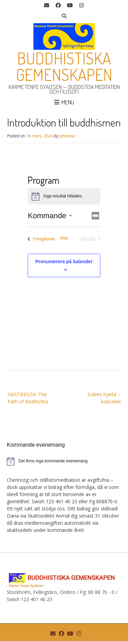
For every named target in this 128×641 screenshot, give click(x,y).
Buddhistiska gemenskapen (64, 66)
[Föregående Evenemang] (41, 239)
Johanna (67, 136)
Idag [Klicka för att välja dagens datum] (64, 238)
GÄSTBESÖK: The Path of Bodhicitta (28, 398)
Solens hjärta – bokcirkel (103, 398)
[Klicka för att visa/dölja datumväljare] (50, 215)
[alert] (64, 461)
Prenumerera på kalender (64, 261)
